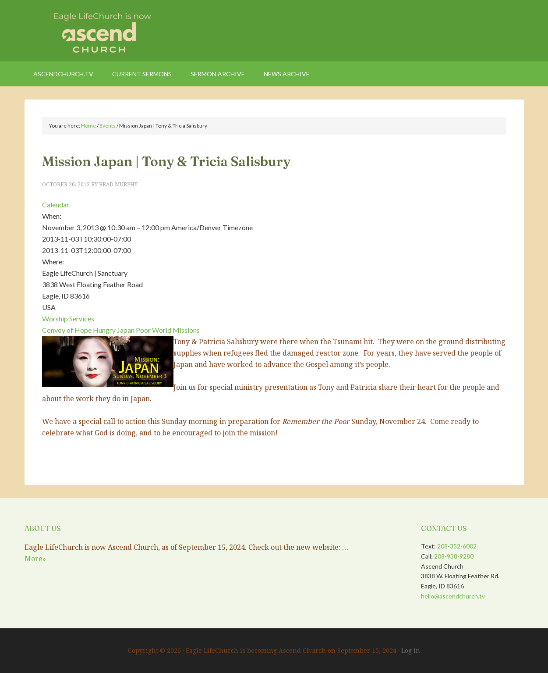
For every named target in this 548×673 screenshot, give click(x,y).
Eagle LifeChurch (99, 31)
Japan (125, 330)
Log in (410, 650)
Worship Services (68, 318)
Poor (143, 330)
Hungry (104, 330)
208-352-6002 (457, 546)
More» (35, 558)
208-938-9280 (454, 556)
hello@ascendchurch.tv (453, 596)
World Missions (176, 330)
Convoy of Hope (67, 330)
